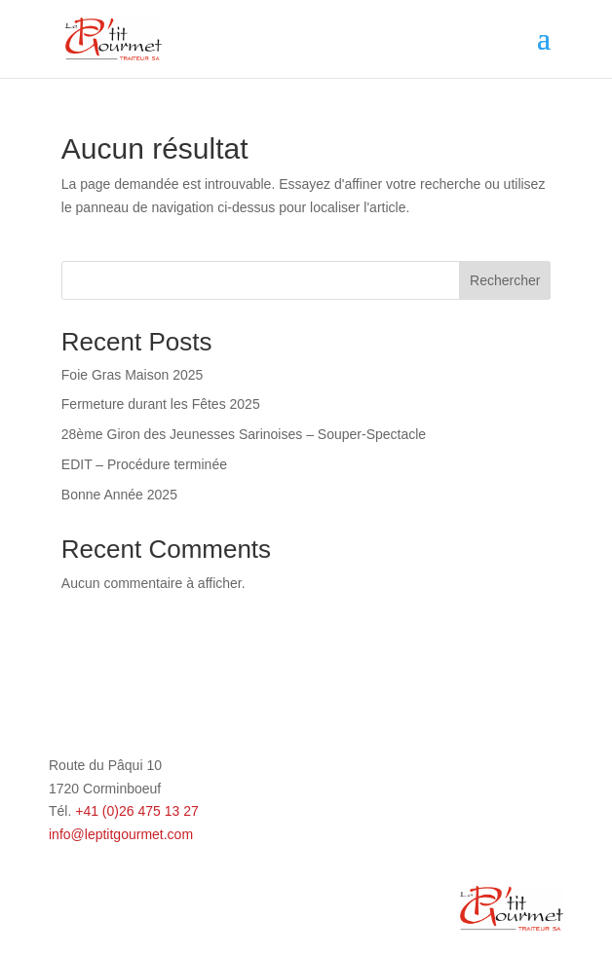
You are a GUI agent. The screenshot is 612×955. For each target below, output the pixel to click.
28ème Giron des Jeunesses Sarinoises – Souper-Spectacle (243, 434)
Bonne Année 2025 (119, 494)
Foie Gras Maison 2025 (132, 375)
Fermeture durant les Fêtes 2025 (160, 404)
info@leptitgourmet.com (121, 834)
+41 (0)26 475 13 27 (137, 811)
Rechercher (505, 280)
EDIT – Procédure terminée (144, 464)
